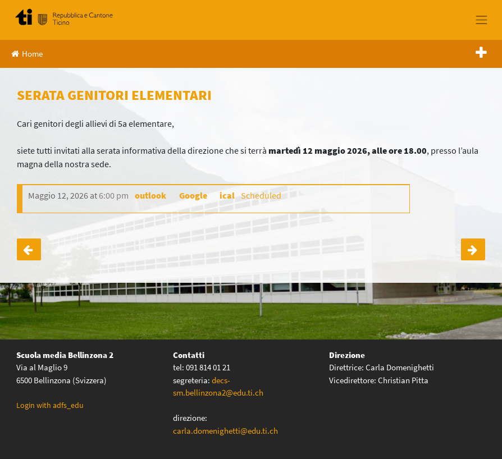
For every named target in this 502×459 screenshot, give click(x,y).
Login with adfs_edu (50, 405)
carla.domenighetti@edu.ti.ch (226, 430)
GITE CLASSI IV (29, 249)
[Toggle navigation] (482, 20)
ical (227, 195)
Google (193, 195)
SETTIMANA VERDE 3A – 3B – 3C (473, 249)
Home (27, 53)
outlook (150, 195)
